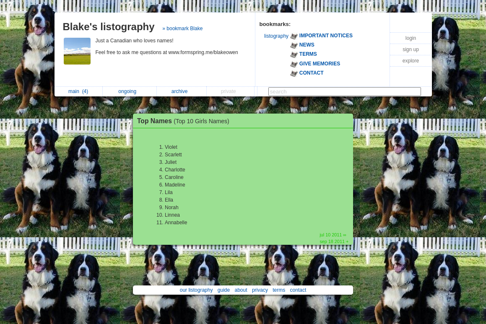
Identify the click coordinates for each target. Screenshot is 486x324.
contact (298, 290)
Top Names (185, 120)
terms (279, 290)
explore (411, 61)
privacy (260, 290)
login (410, 38)
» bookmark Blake (182, 28)
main (78, 91)
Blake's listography (109, 26)
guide (224, 290)
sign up (411, 49)
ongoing (129, 91)
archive (182, 91)
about (241, 290)
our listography (196, 290)
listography (276, 36)
